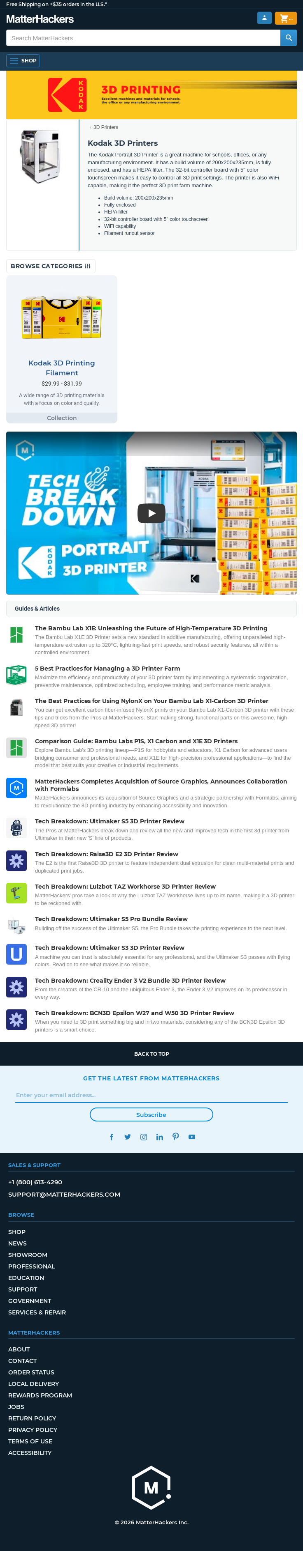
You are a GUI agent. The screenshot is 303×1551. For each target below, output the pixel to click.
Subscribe (151, 1115)
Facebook (111, 1137)
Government (29, 1301)
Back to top (151, 1054)
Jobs (16, 1407)
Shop (17, 1232)
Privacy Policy (32, 1430)
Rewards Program (40, 1395)
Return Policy (32, 1418)
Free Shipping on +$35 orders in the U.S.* (56, 4)
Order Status (31, 1372)
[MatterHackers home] (151, 1488)
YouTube (191, 1137)
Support (22, 1289)
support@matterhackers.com (64, 1194)
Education (26, 1278)
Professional (31, 1266)
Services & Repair (37, 1312)
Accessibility (29, 1453)
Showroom (27, 1255)
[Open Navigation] (23, 60)
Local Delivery (33, 1384)
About (19, 1349)
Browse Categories (51, 266)
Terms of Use (30, 1441)
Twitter (127, 1137)
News (17, 1243)
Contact (22, 1361)
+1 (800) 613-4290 (35, 1182)
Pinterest (175, 1137)
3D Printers (105, 127)
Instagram (143, 1137)
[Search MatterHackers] (288, 38)
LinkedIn (159, 1137)
